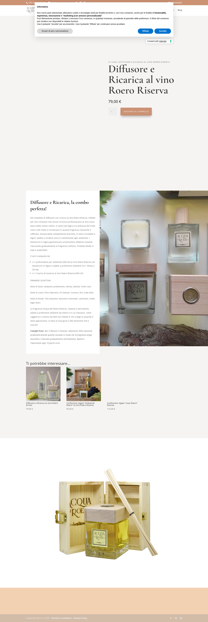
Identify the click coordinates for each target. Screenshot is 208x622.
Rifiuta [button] (145, 31)
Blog (180, 10)
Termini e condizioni (61, 618)
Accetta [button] (162, 31)
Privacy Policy (80, 618)
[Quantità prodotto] (112, 111)
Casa (114, 62)
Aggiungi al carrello (136, 111)
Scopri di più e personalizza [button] (55, 31)
